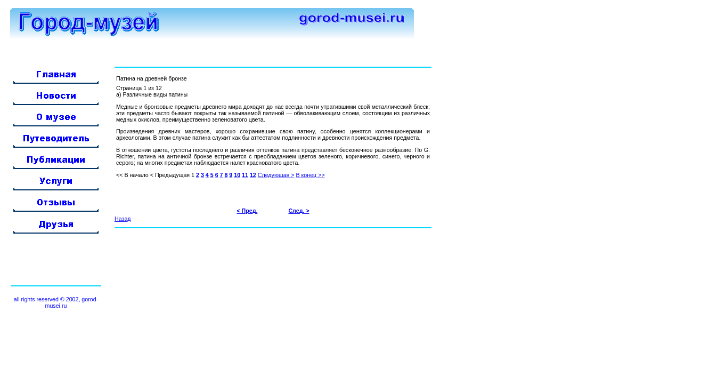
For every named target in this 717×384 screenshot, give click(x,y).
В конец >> (310, 175)
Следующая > (276, 175)
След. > (298, 210)
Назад (123, 218)
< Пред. (247, 210)
